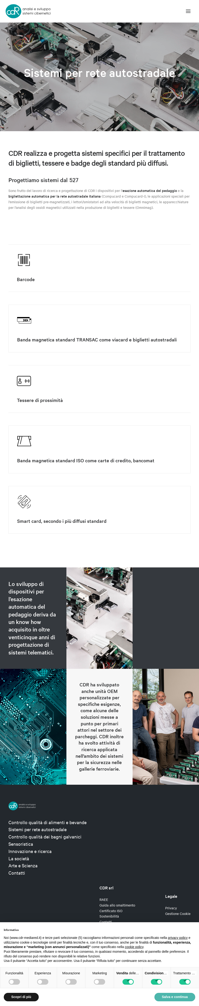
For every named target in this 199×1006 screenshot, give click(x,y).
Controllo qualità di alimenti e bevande (47, 822)
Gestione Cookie (178, 913)
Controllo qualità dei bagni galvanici (44, 836)
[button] (188, 11)
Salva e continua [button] (175, 997)
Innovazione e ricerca (30, 851)
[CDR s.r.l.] (28, 11)
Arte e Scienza (23, 865)
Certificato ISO (111, 910)
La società (18, 858)
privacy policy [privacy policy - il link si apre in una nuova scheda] (178, 938)
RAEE (104, 899)
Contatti (16, 873)
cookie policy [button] (134, 947)
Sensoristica (20, 844)
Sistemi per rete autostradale (37, 829)
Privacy (171, 908)
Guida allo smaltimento (117, 905)
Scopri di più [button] (21, 997)
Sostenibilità (109, 916)
